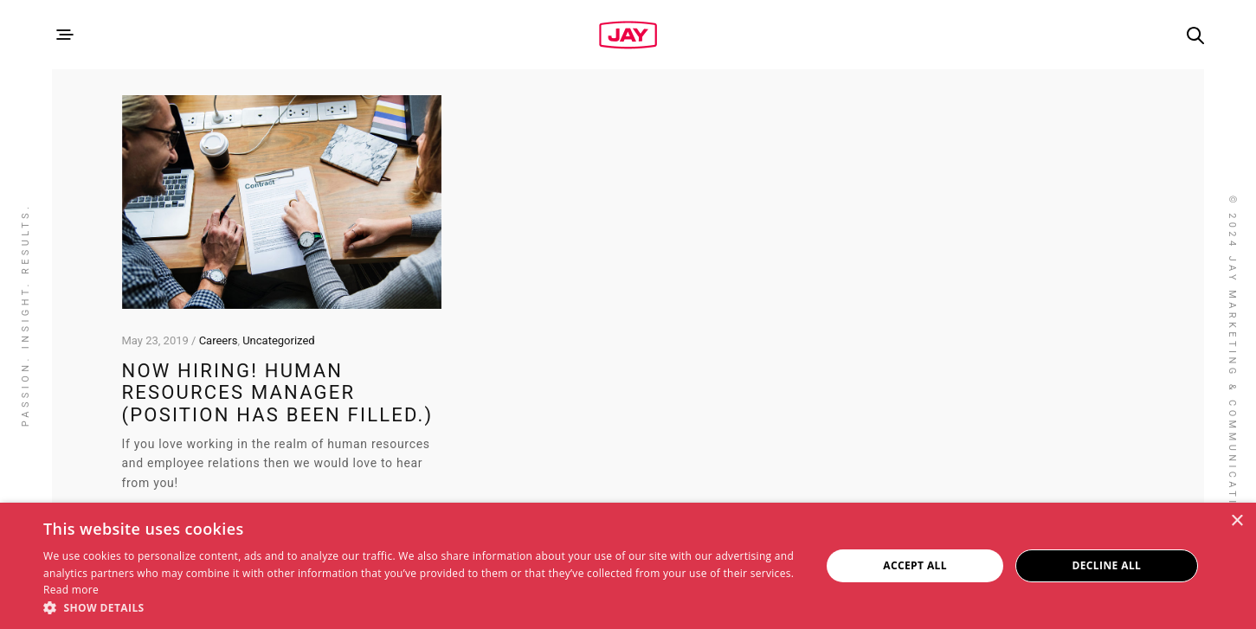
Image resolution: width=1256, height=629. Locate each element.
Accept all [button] (915, 565)
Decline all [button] (1106, 565)
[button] (420, 607)
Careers (218, 340)
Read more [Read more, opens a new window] (71, 589)
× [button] (1236, 521)
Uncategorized (278, 340)
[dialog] (628, 566)
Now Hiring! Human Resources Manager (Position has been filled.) (278, 393)
